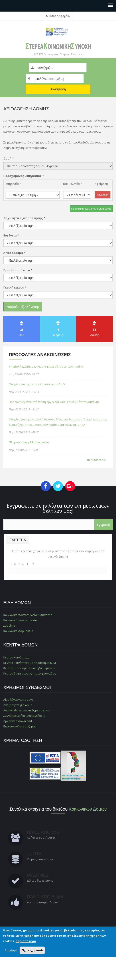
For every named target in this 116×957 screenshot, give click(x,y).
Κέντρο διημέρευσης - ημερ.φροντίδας (29, 673)
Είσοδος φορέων (59, 16)
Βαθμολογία (72, 184)
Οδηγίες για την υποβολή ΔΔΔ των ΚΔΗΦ (37, 384)
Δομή (8, 158)
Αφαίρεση (101, 184)
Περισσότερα (26, 941)
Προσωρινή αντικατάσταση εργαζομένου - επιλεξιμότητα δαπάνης (54, 402)
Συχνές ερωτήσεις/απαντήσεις (24, 716)
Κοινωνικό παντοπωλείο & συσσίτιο (27, 615)
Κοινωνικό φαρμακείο (18, 631)
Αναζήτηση (58, 89)
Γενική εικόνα (14, 287)
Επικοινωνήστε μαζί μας (19, 726)
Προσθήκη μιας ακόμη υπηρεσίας (91, 208)
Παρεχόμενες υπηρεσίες (23, 176)
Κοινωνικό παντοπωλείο (20, 620)
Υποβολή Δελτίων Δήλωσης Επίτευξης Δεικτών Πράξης (46, 367)
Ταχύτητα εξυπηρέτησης (24, 218)
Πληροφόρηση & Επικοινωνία (29, 442)
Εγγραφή (103, 525)
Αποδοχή (11, 950)
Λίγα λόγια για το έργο (18, 700)
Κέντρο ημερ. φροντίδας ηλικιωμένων (29, 668)
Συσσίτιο (9, 626)
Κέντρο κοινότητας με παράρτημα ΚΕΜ (29, 663)
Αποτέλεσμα (14, 253)
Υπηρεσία (13, 184)
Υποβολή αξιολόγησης (22, 307)
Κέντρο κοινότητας (16, 657)
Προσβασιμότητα (17, 270)
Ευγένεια (11, 235)
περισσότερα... (97, 460)
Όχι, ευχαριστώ (32, 950)
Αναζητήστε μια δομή (17, 705)
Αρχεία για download (17, 721)
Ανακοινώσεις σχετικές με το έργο (26, 710)
